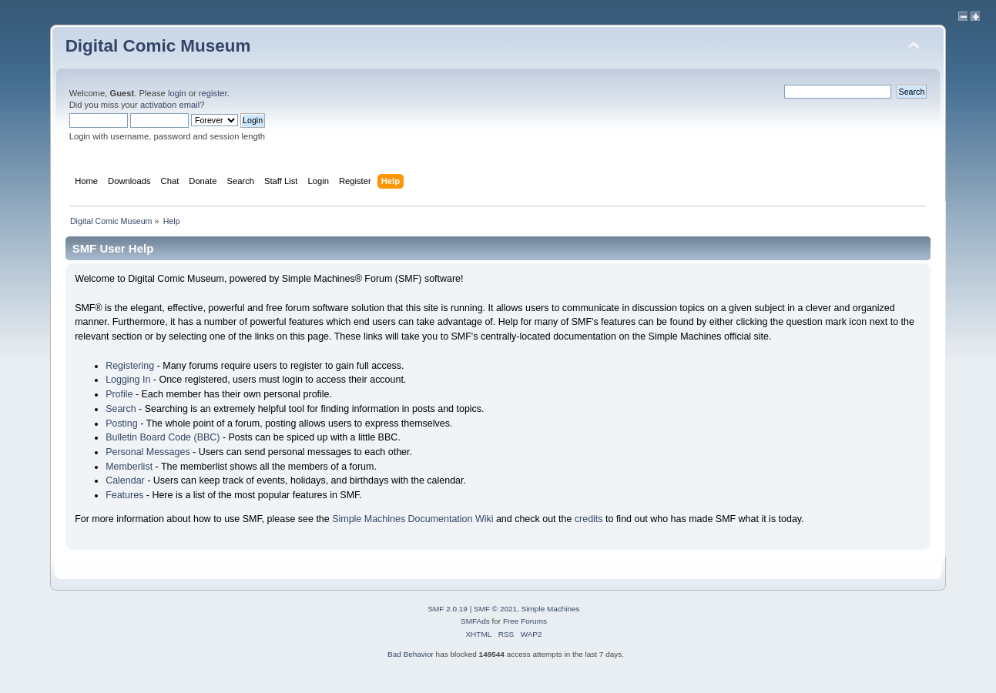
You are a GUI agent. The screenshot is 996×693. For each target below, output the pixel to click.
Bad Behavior (410, 654)
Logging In (128, 379)
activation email (170, 104)
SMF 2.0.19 (448, 608)
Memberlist (129, 466)
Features (124, 495)
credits (589, 519)
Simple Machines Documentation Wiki (412, 519)
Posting (122, 423)
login (177, 93)
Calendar (125, 480)
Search (121, 408)
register (213, 93)
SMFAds (475, 621)
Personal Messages (148, 452)
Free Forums (525, 621)
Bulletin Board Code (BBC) (163, 437)
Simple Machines (550, 608)
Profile (119, 394)
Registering (130, 365)
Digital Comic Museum (158, 45)
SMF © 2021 (495, 608)
